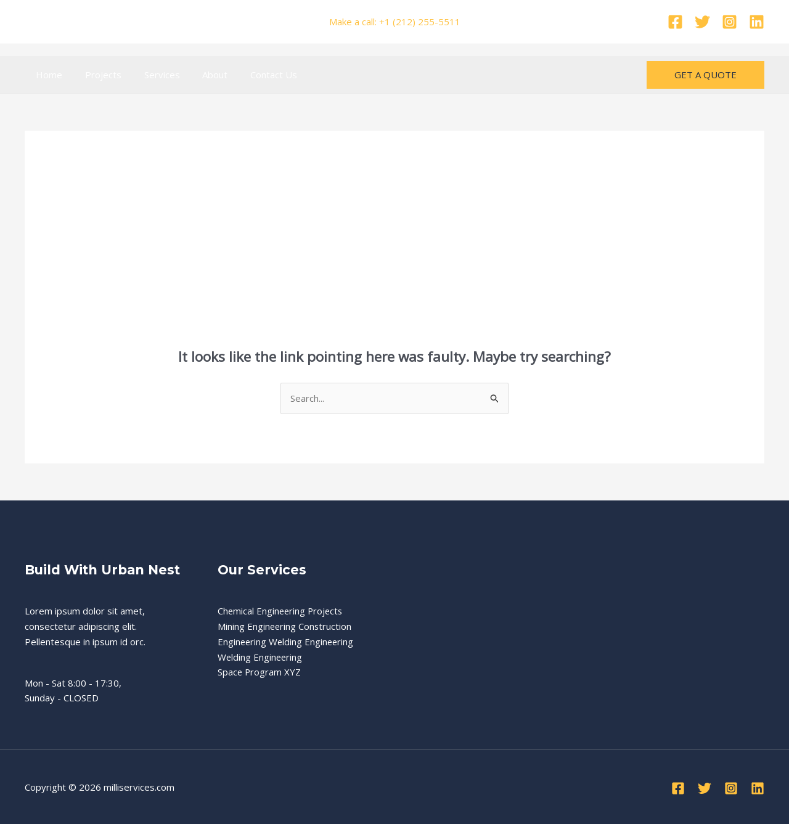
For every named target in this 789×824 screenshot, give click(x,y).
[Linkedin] (756, 22)
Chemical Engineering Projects (282, 611)
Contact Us (255, 74)
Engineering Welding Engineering (287, 641)
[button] (705, 75)
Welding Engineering (261, 657)
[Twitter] (702, 22)
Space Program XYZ (260, 672)
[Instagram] (729, 22)
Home (47, 74)
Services (152, 74)
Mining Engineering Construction (285, 626)
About (200, 74)
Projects (97, 74)
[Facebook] (675, 22)
